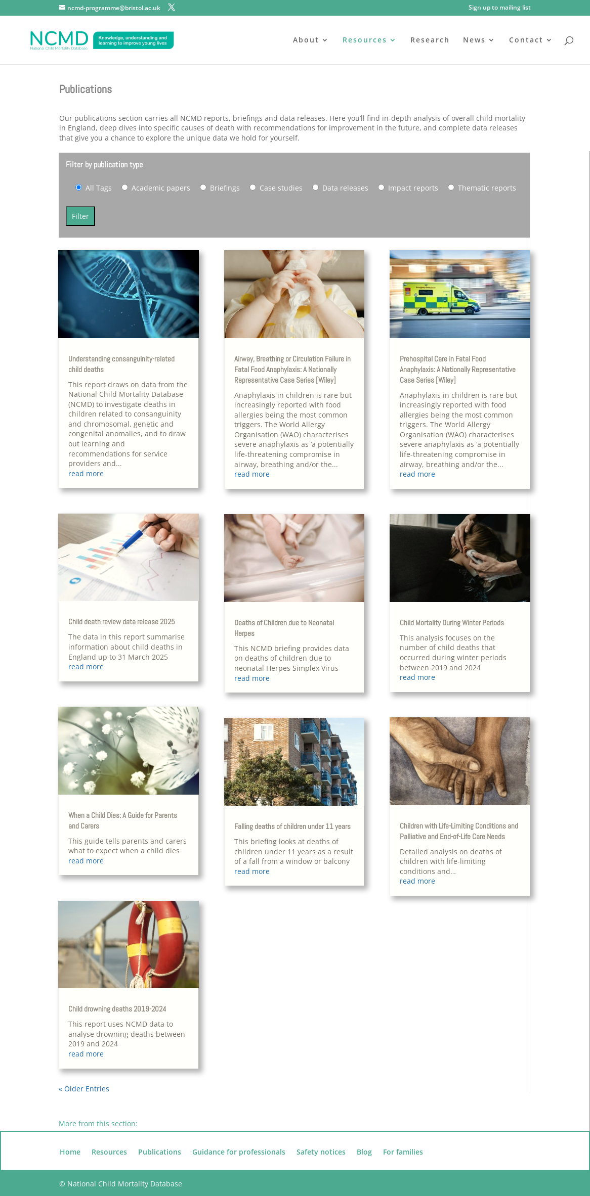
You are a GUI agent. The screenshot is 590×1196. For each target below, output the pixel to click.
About (306, 40)
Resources (365, 40)
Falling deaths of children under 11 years (292, 826)
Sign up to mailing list (500, 8)
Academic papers (155, 188)
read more (86, 473)
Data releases (340, 188)
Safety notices (321, 1152)
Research (430, 40)
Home (70, 1152)
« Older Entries (84, 1088)
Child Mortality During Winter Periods (452, 622)
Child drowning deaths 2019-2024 (117, 1009)
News (474, 40)
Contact (526, 40)
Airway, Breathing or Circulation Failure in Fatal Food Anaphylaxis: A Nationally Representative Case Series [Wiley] (292, 369)
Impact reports (408, 188)
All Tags (93, 188)
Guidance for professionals (238, 1152)
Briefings (220, 188)
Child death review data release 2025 (121, 621)
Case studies (276, 188)
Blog (364, 1152)
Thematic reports (482, 188)
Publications (159, 1152)
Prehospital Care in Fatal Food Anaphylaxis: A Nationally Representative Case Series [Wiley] (458, 369)
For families (403, 1152)
